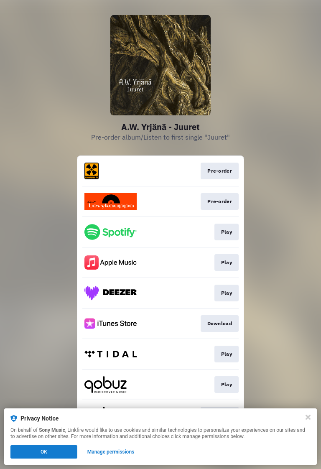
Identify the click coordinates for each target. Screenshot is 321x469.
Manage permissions (111, 452)
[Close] (308, 417)
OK (44, 452)
